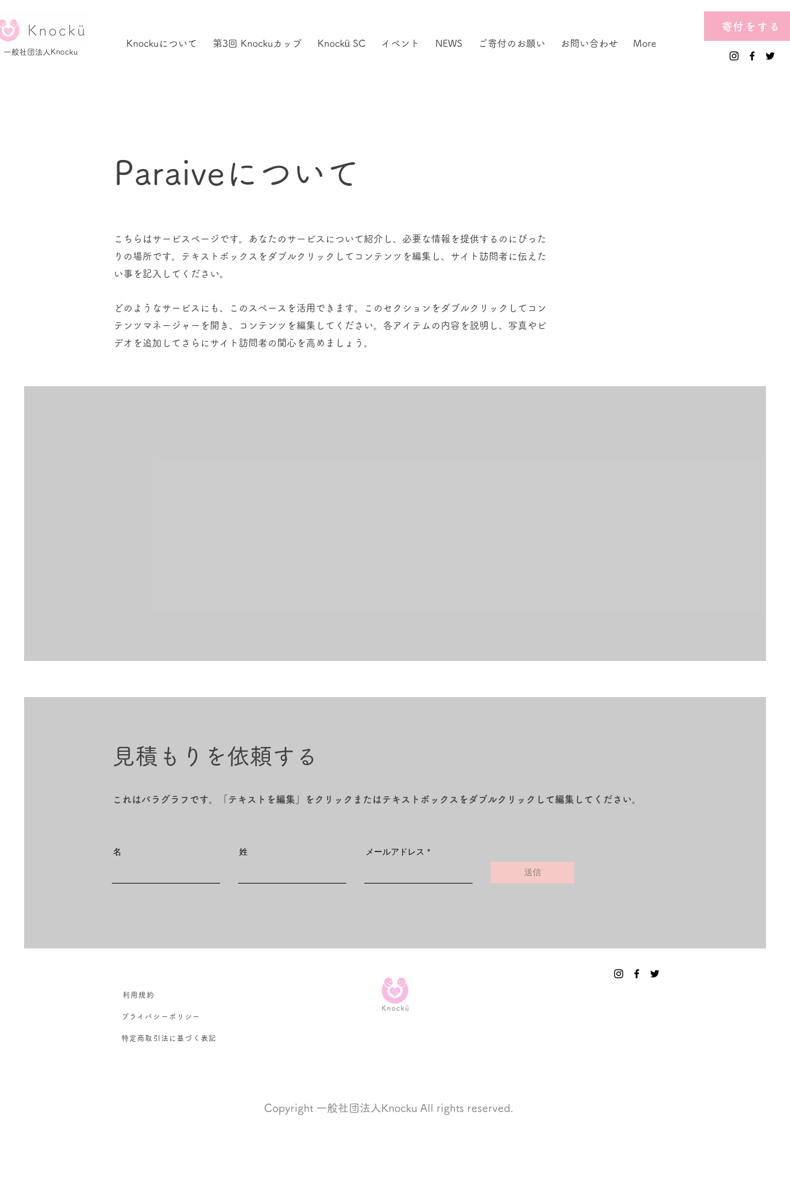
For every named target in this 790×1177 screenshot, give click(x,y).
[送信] (532, 873)
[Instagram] (734, 56)
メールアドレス (395, 851)
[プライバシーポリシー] (161, 1016)
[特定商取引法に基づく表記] (169, 1038)
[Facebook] (752, 56)
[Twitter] (770, 56)
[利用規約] (139, 995)
